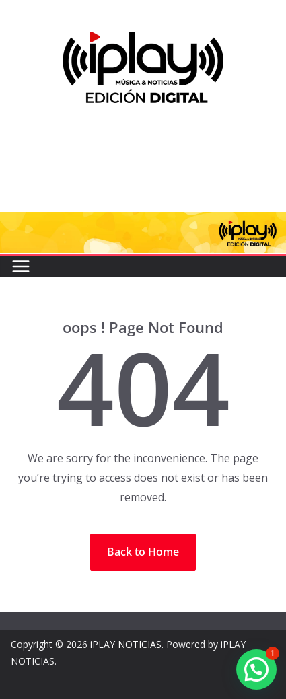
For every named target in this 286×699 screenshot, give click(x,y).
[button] (256, 669)
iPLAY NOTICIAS (126, 644)
